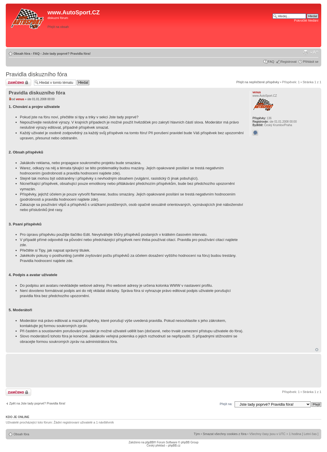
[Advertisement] (238, 36)
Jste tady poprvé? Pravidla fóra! (66, 53)
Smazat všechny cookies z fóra (224, 434)
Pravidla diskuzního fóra (36, 74)
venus (20, 99)
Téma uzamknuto (18, 82)
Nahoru (316, 349)
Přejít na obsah (58, 27)
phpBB (149, 442)
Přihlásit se (310, 61)
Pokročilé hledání (306, 20)
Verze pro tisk (305, 52)
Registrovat (289, 61)
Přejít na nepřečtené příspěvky (257, 82)
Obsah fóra (22, 53)
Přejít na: (226, 404)
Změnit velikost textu (314, 52)
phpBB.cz (174, 445)
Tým (197, 434)
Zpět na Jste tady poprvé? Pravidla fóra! (37, 403)
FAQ (36, 53)
